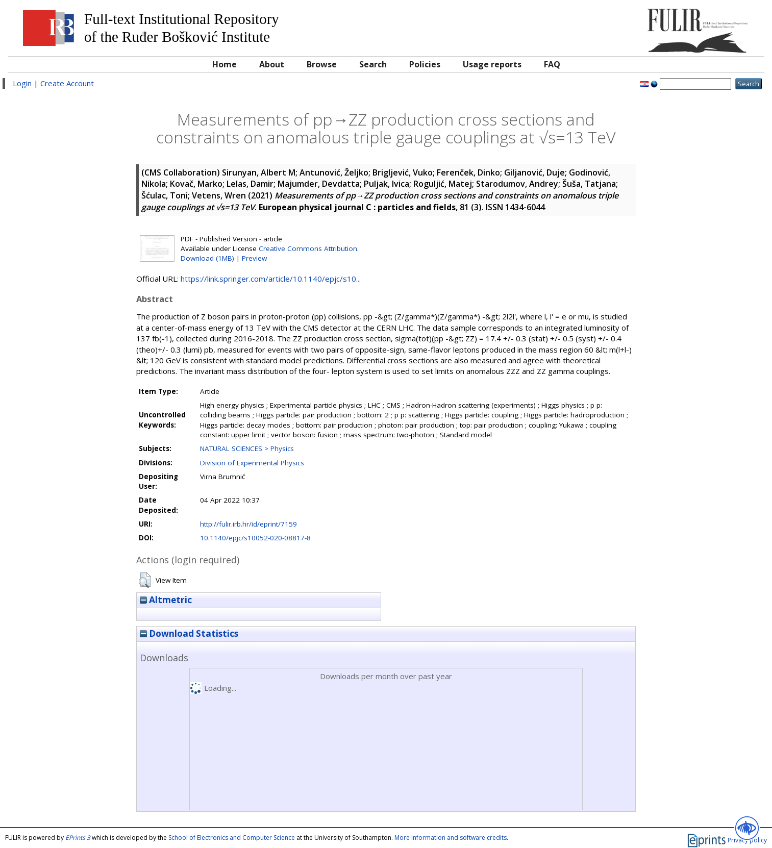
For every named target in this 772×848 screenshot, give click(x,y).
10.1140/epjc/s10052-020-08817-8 (255, 537)
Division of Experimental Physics (252, 462)
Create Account (67, 83)
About (271, 64)
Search (373, 64)
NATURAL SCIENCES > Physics (247, 448)
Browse (322, 64)
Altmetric (166, 600)
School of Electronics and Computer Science (231, 837)
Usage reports (492, 64)
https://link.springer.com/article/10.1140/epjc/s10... (271, 278)
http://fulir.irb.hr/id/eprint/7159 (248, 524)
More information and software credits (450, 837)
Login (22, 83)
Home (224, 64)
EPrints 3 (77, 837)
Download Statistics (189, 633)
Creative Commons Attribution (308, 248)
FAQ (552, 64)
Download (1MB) (207, 258)
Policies (424, 64)
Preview (254, 258)
